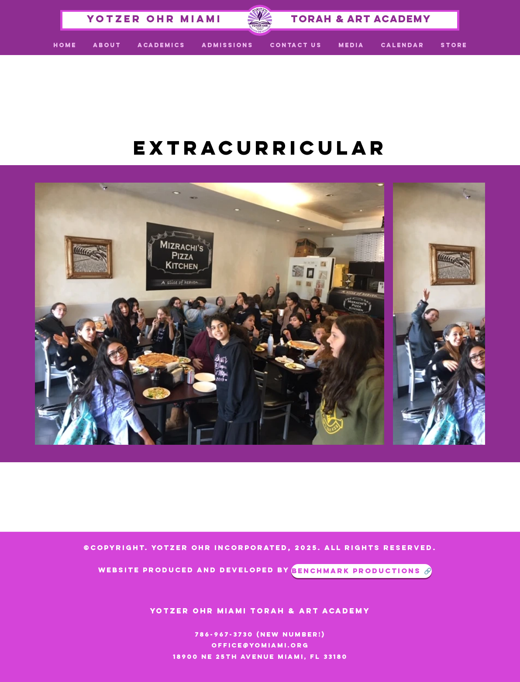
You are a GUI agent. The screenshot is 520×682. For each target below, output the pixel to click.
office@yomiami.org (260, 645)
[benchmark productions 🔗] (361, 571)
